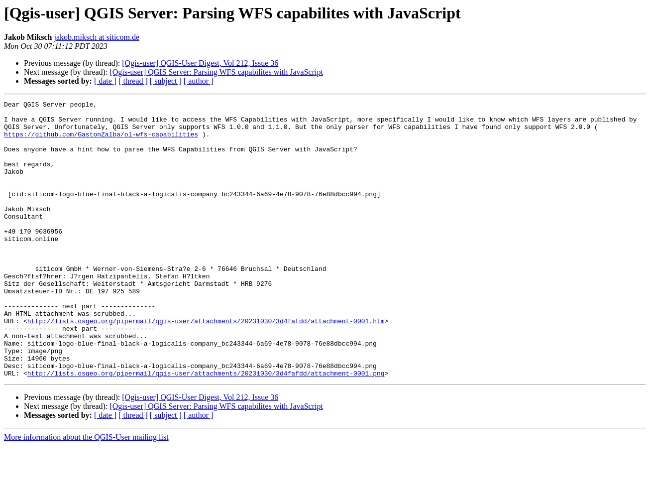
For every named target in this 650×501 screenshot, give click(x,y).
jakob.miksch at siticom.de (96, 37)
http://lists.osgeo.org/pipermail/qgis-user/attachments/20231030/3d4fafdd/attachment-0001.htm (206, 365)
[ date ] (105, 81)
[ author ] (199, 81)
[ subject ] (166, 81)
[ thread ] (133, 81)
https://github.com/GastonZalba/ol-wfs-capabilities (101, 141)
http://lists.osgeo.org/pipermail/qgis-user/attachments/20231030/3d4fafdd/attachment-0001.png (206, 428)
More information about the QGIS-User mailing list (86, 492)
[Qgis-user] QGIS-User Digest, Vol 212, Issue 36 (200, 63)
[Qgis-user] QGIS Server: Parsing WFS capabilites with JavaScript (216, 72)
